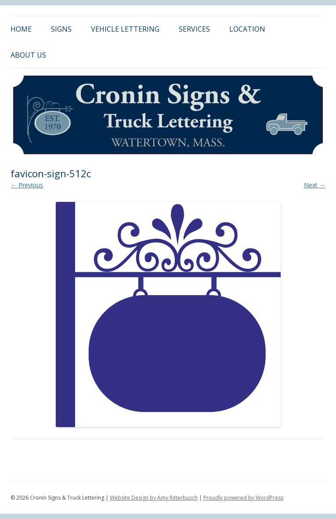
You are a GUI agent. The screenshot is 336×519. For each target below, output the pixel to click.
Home (21, 29)
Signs (61, 29)
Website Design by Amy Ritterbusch (154, 497)
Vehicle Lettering (125, 29)
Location (247, 29)
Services (194, 29)
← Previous (27, 185)
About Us (28, 55)
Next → (314, 185)
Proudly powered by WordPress (243, 497)
